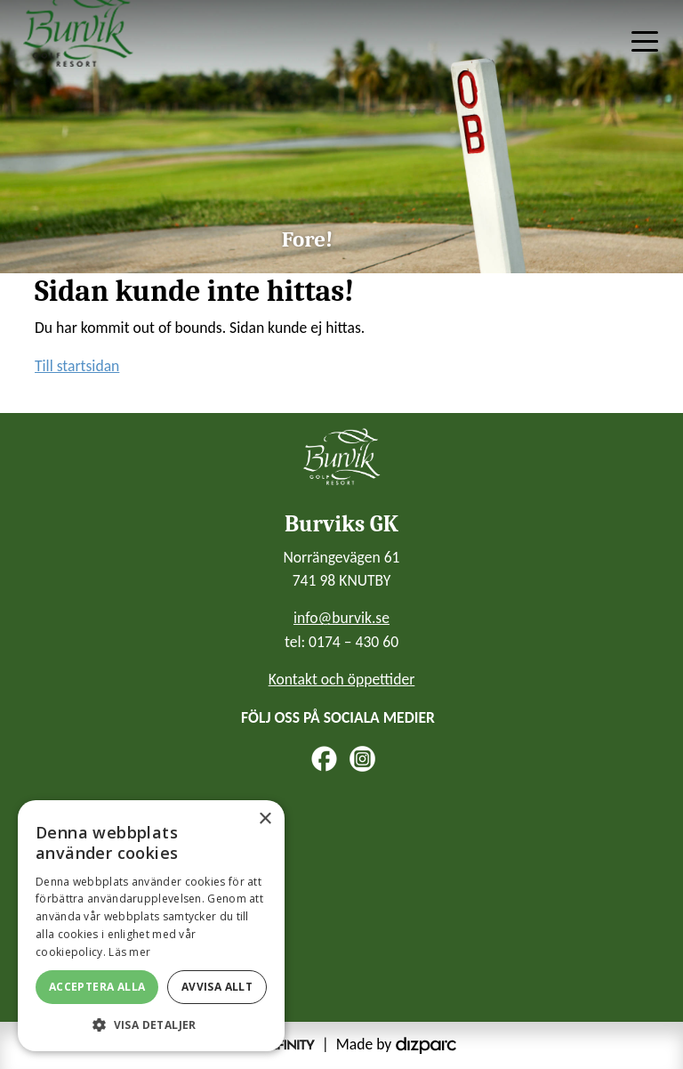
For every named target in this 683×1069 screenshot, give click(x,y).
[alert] (151, 925)
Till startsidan (77, 366)
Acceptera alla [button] (97, 986)
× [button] (264, 819)
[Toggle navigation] (645, 40)
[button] (151, 1024)
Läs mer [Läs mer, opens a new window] (129, 952)
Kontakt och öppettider (342, 679)
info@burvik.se (341, 618)
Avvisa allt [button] (217, 986)
